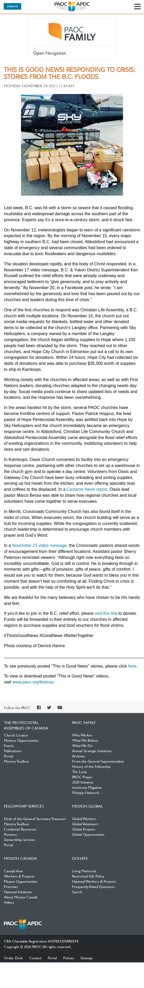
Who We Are (82, 735)
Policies (68, 957)
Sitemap (86, 957)
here (132, 666)
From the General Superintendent (98, 761)
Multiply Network (85, 792)
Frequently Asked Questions (93, 886)
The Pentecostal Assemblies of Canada (72, 7)
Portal (8, 755)
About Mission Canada (21, 897)
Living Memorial (84, 870)
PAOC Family (72, 31)
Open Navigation (49, 53)
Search (77, 891)
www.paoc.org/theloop (33, 682)
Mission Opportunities (21, 881)
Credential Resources (20, 829)
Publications (13, 750)
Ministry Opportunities (21, 740)
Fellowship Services (24, 806)
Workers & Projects (19, 876)
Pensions (10, 834)
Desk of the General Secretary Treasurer (35, 818)
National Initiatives (18, 891)
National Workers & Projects (94, 881)
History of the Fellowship (91, 766)
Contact (35, 957)
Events (9, 745)
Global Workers (84, 818)
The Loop (79, 771)
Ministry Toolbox (16, 761)
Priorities (11, 886)
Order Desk (13, 957)
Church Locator (16, 735)
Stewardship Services (19, 839)
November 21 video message (39, 545)
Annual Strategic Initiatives (92, 750)
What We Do (82, 745)
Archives (78, 755)
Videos (9, 902)
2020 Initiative (82, 782)
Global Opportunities (88, 834)
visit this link (106, 613)
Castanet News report (87, 489)
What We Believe (85, 740)
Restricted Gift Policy (88, 876)
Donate (12, 6)
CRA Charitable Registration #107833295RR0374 (41, 941)
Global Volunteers (85, 823)
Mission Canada (20, 858)
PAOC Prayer (82, 776)
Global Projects (83, 829)
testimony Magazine (87, 787)
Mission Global (87, 806)
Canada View (13, 870)
